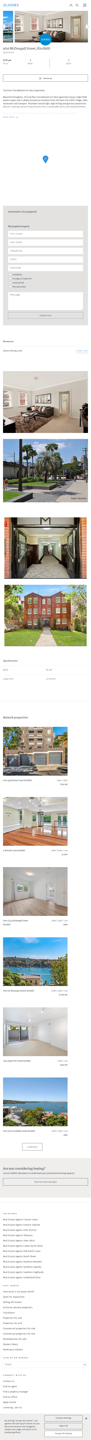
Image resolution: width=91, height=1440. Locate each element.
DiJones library (10, 1344)
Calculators (9, 1313)
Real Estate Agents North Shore (19, 1257)
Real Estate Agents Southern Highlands (23, 1272)
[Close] (86, 1418)
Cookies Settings (63, 1418)
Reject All (63, 1426)
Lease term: (8, 679)
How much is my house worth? (18, 1292)
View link (82, 350)
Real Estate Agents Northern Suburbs (22, 1267)
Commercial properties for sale (19, 1329)
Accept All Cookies (63, 1433)
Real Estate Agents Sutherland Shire (22, 1278)
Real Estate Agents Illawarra (17, 1235)
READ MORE (9, 117)
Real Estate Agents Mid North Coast (22, 1251)
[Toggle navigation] (84, 5)
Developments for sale (14, 1339)
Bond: (5, 670)
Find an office (10, 1397)
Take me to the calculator (45, 1181)
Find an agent (10, 1387)
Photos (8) (47, 78)
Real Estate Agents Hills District (20, 1230)
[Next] (87, 26)
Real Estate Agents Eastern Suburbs (21, 1225)
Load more (32, 1146)
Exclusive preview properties (17, 1308)
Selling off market (12, 1302)
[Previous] (3, 26)
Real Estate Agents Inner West (19, 1241)
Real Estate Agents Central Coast (20, 1220)
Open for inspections (14, 1297)
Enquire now (45, 315)
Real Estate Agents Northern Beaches (22, 1262)
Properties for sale (12, 1318)
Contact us (8, 1381)
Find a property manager (15, 1392)
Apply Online (9, 1402)
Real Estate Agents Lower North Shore (23, 1246)
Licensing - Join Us (12, 1408)
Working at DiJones (13, 1350)
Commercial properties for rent (19, 1334)
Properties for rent (12, 1323)
